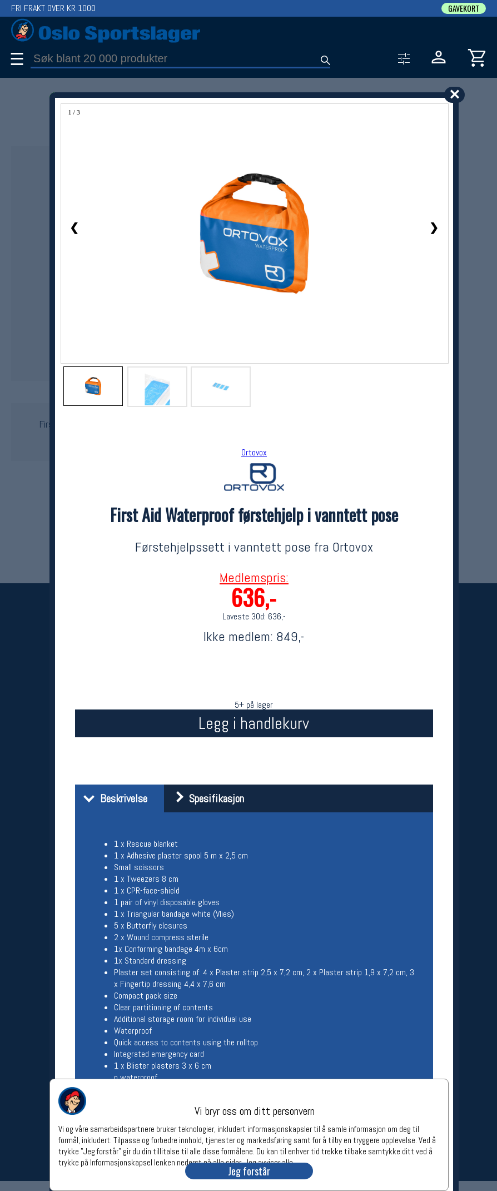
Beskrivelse (112, 798)
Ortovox (254, 452)
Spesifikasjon (205, 798)
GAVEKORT (463, 8)
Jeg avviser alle (269, 1162)
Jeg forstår (249, 1171)
